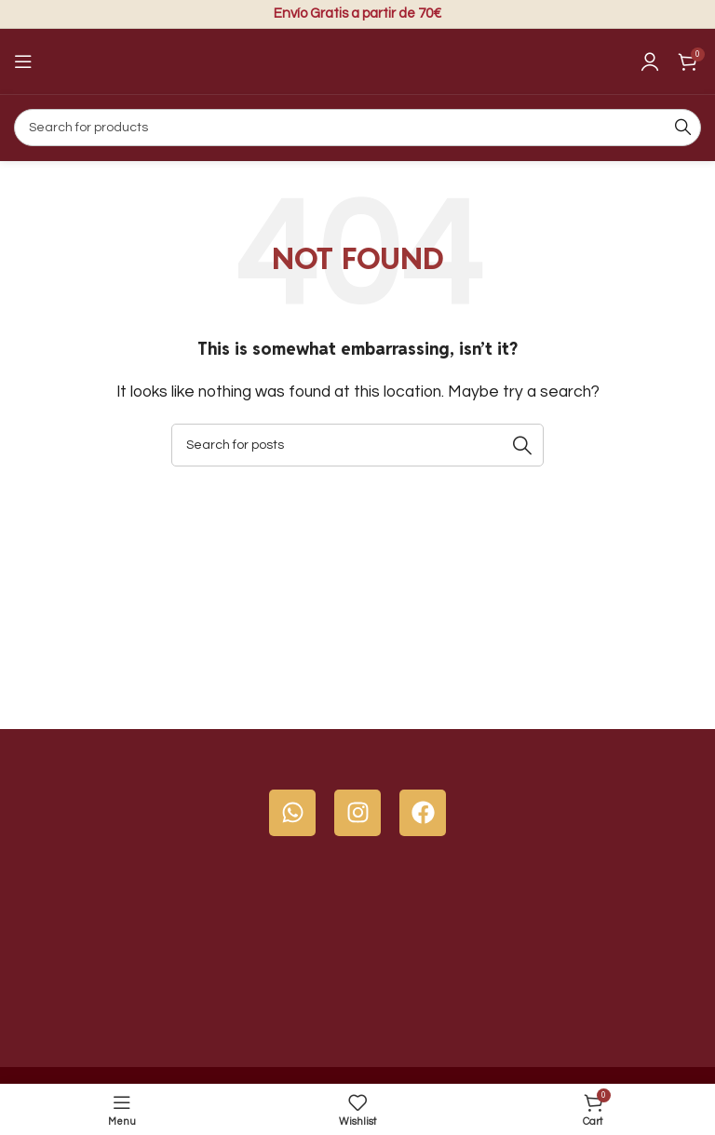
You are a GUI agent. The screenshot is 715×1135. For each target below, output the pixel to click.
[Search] (357, 127)
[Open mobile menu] (23, 61)
